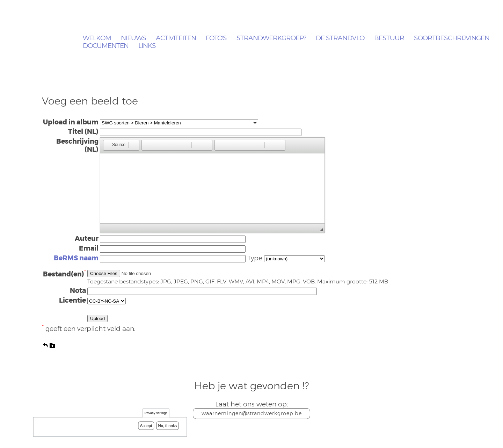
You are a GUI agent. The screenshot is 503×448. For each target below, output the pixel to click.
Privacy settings (156, 413)
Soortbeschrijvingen (451, 38)
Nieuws (133, 38)
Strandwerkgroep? (271, 38)
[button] (115, 145)
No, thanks (167, 426)
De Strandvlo (340, 38)
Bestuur (389, 38)
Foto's (216, 38)
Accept (146, 426)
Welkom (97, 38)
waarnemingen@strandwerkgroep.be (252, 413)
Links (147, 46)
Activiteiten (176, 38)
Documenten (106, 46)
